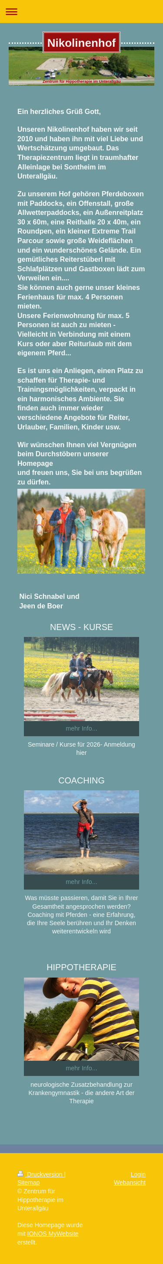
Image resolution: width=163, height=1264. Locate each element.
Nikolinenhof (81, 42)
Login (138, 1174)
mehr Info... (81, 728)
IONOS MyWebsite (53, 1233)
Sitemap (28, 1182)
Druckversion (40, 1174)
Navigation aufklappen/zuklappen (81, 11)
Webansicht (130, 1182)
